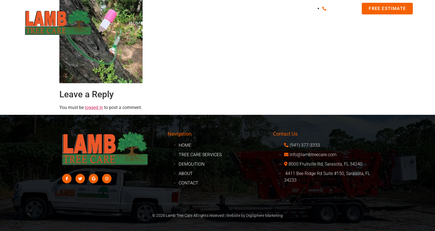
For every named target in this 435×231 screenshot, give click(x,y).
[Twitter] (80, 178)
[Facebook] (67, 178)
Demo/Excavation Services (342, 23)
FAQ (162, 23)
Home (136, 23)
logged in (94, 107)
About (403, 23)
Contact (404, 34)
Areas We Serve (204, 23)
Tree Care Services (265, 23)
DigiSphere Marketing (264, 215)
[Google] (93, 178)
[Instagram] (107, 178)
